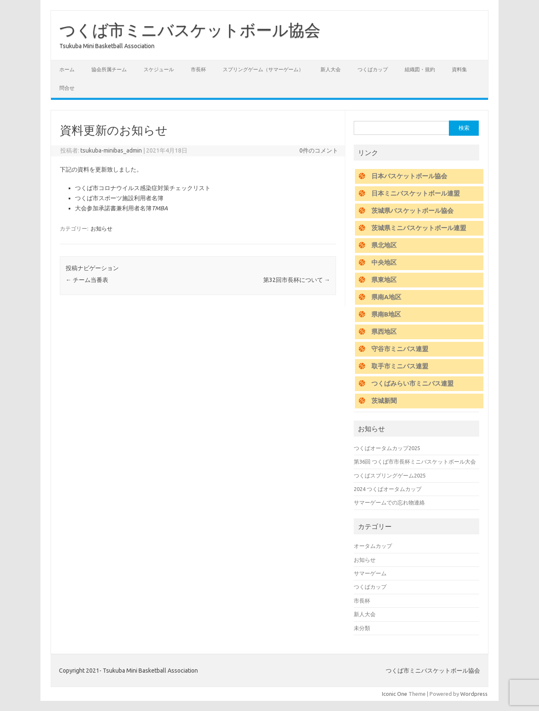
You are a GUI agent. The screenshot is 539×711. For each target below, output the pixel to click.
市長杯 (198, 69)
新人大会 (330, 69)
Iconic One (394, 694)
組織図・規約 (420, 69)
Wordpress (474, 694)
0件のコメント (318, 150)
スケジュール (159, 69)
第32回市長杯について (296, 279)
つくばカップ (373, 69)
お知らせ (101, 228)
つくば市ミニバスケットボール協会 (189, 30)
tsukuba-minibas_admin (111, 150)
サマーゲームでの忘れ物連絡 (389, 502)
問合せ (67, 88)
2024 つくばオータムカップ (388, 489)
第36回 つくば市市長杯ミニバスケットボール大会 (415, 461)
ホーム (67, 69)
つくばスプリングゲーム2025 (390, 475)
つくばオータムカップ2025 (387, 448)
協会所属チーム (109, 69)
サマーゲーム (370, 573)
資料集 (459, 69)
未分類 (362, 628)
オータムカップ (373, 546)
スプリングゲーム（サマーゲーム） (263, 69)
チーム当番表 (87, 279)
